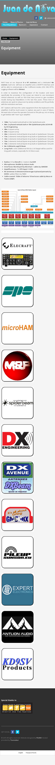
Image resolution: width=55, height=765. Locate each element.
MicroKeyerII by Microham (22, 167)
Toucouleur (14, 740)
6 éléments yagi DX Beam (16, 146)
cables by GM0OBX (41, 167)
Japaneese (33, 25)
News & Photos (17, 22)
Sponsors (22, 25)
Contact (44, 25)
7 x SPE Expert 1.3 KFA (25, 169)
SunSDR (33, 162)
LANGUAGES (50, 18)
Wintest (22, 89)
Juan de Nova (31, 22)
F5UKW (39, 738)
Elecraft (17, 162)
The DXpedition (9, 25)
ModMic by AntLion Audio (25, 164)
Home (5, 22)
